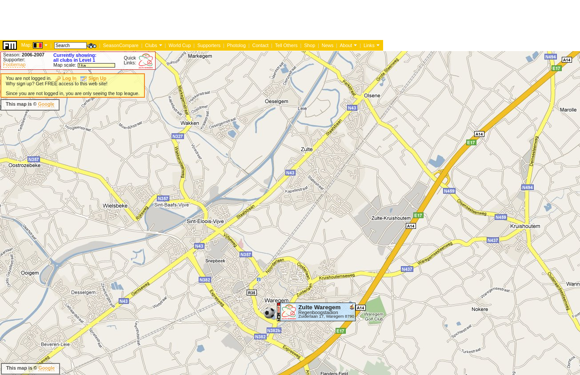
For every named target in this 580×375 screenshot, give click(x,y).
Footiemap (14, 64)
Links (369, 45)
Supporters (208, 45)
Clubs (151, 45)
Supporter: (14, 59)
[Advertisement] (162, 20)
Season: (23, 54)
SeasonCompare (121, 45)
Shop (309, 45)
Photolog (236, 45)
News (328, 45)
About (346, 45)
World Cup (179, 45)
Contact (260, 45)
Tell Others (286, 45)
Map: (26, 45)
